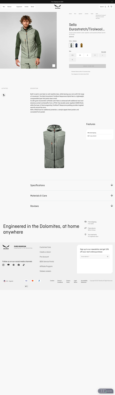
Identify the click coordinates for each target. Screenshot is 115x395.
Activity (26, 6)
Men (4, 6)
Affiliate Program (46, 371)
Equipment (19, 6)
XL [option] (72, 66)
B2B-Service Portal (47, 366)
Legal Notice (75, 386)
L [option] (102, 61)
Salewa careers (45, 376)
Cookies (52, 385)
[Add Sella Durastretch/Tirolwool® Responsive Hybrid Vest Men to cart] (87, 72)
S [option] (87, 61)
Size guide (103, 58)
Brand (32, 6)
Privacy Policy (68, 386)
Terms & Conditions (60, 386)
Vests (92, 13)
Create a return (45, 357)
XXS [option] (72, 61)
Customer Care (45, 352)
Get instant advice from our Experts (83, 41)
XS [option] (80, 61)
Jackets (86, 13)
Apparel (80, 13)
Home (70, 13)
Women (9, 6)
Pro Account (44, 361)
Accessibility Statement (84, 386)
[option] (71, 51)
